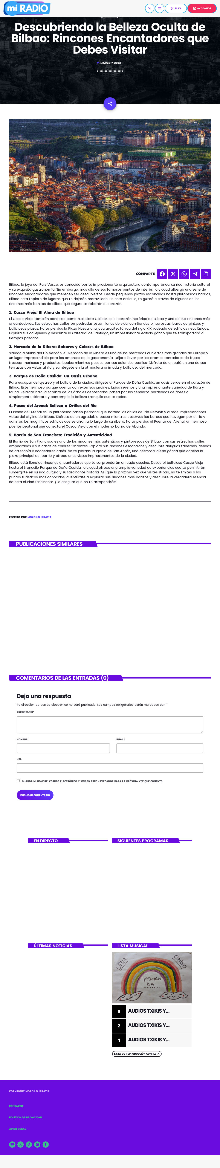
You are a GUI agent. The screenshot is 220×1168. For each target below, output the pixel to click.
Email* (120, 739)
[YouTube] (12, 1144)
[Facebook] (46, 1144)
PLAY (175, 8)
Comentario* (25, 712)
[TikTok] (29, 1144)
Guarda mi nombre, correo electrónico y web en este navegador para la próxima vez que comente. (92, 781)
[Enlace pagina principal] (26, 8)
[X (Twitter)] (20, 1144)
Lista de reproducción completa (136, 1054)
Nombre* (23, 739)
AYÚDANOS (202, 8)
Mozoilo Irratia (40, 517)
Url (19, 759)
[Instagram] (37, 1144)
